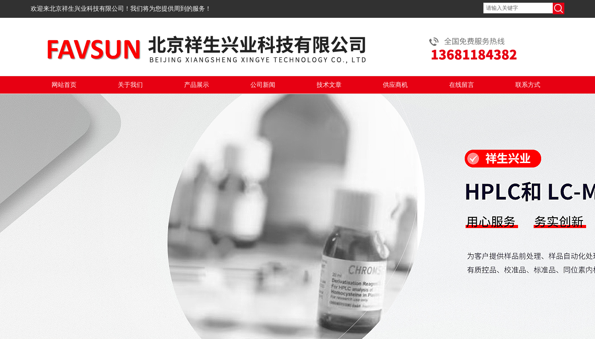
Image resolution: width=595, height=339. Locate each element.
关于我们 (130, 85)
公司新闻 (262, 85)
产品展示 (196, 85)
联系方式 (527, 85)
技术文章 (329, 85)
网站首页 (64, 85)
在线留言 (461, 85)
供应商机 (395, 85)
